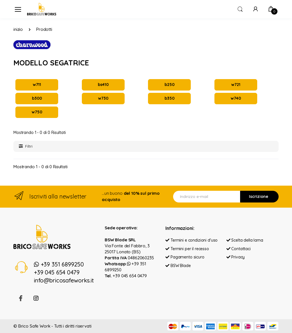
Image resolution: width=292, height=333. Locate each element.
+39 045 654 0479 (130, 275)
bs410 (103, 84)
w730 (103, 98)
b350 (169, 98)
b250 (169, 84)
